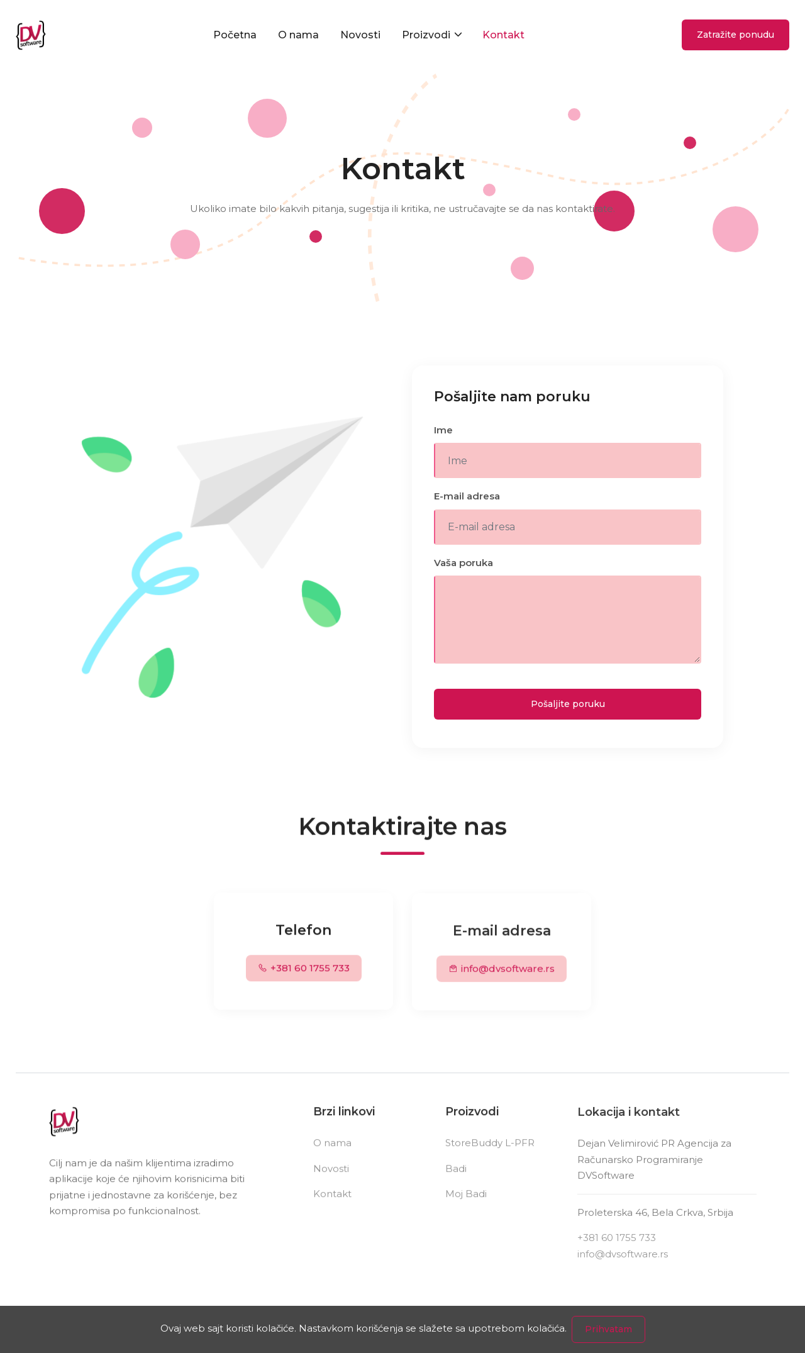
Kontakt (503, 37)
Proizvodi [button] (427, 37)
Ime (443, 430)
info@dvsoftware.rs (501, 973)
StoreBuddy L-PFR (490, 1148)
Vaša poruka (463, 563)
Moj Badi (466, 1199)
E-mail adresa (467, 496)
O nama (298, 37)
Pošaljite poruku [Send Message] (568, 704)
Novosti (360, 37)
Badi (456, 1173)
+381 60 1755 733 (304, 971)
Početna (235, 37)
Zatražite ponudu (735, 37)
